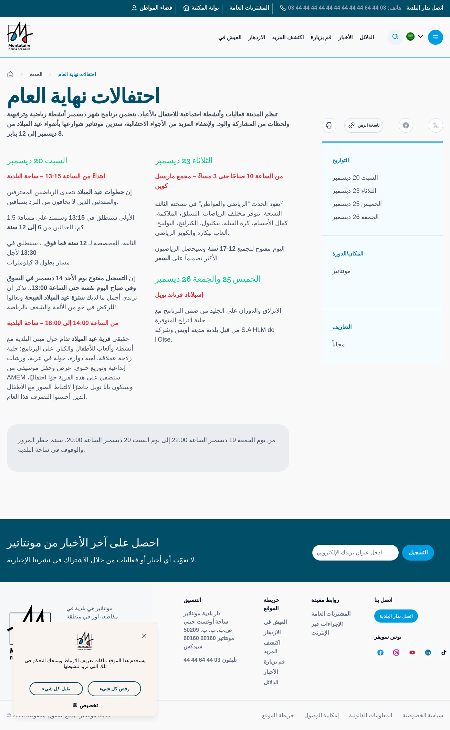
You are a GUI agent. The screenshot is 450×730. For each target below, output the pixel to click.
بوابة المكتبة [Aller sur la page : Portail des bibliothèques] (201, 7)
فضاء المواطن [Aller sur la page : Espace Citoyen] (151, 7)
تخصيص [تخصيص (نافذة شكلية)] (76, 705)
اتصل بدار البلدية (396, 616)
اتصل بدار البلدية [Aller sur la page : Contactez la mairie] (424, 8)
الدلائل (271, 682)
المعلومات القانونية (370, 715)
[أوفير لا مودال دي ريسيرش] (395, 37)
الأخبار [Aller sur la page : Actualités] (345, 37)
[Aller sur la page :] (380, 652)
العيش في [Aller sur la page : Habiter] (229, 37)
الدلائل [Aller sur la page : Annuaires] (366, 37)
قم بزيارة (274, 662)
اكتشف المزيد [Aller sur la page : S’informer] (287, 37)
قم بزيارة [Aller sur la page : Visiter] (321, 37)
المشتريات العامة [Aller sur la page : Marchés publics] (249, 8)
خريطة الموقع (278, 715)
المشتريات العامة (330, 614)
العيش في (275, 622)
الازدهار (272, 632)
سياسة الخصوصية (422, 715)
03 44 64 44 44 (202, 660)
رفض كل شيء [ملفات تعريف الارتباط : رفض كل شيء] (103, 688)
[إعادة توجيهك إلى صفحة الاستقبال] (20, 37)
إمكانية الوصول (321, 715)
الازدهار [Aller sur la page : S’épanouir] (256, 37)
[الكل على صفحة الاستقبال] (10, 74)
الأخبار (271, 672)
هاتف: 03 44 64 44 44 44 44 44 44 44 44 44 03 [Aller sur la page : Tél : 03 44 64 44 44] (340, 7)
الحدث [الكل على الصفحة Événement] (36, 74)
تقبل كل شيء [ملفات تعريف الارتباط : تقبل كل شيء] (44, 688)
